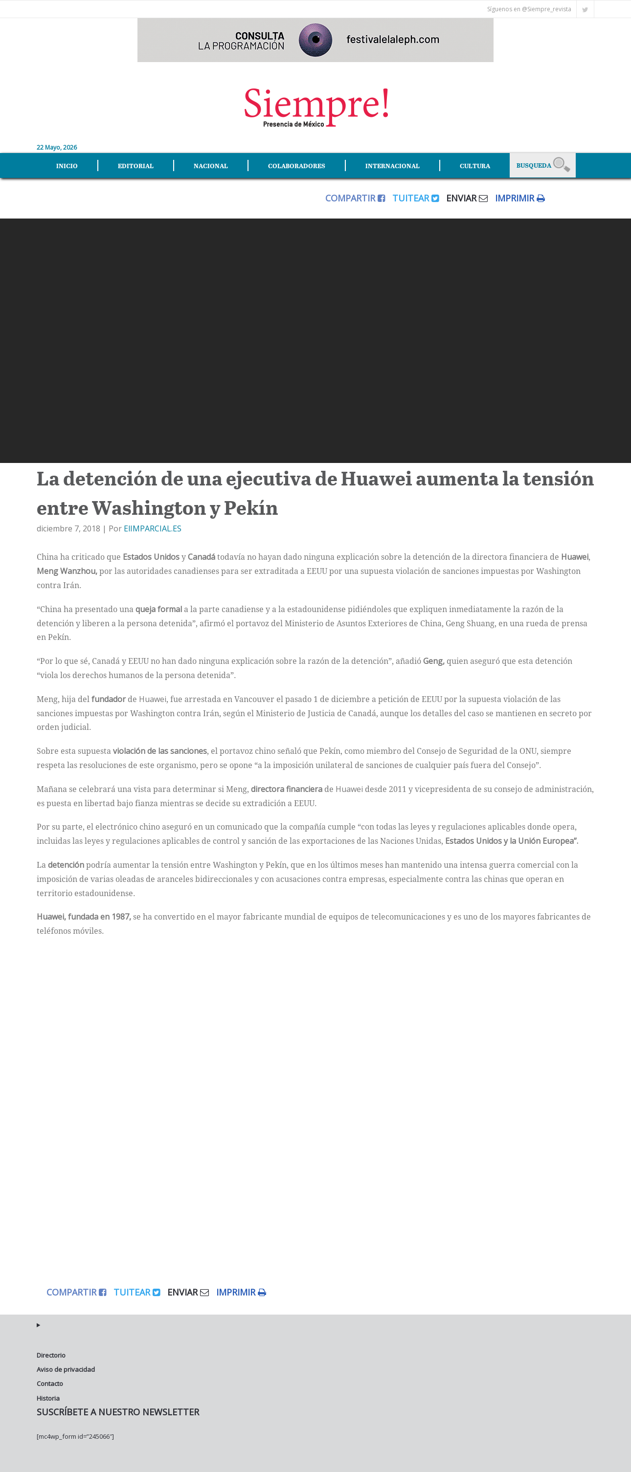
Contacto (50, 1383)
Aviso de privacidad (66, 1369)
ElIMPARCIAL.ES (152, 528)
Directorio (51, 1355)
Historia (48, 1398)
